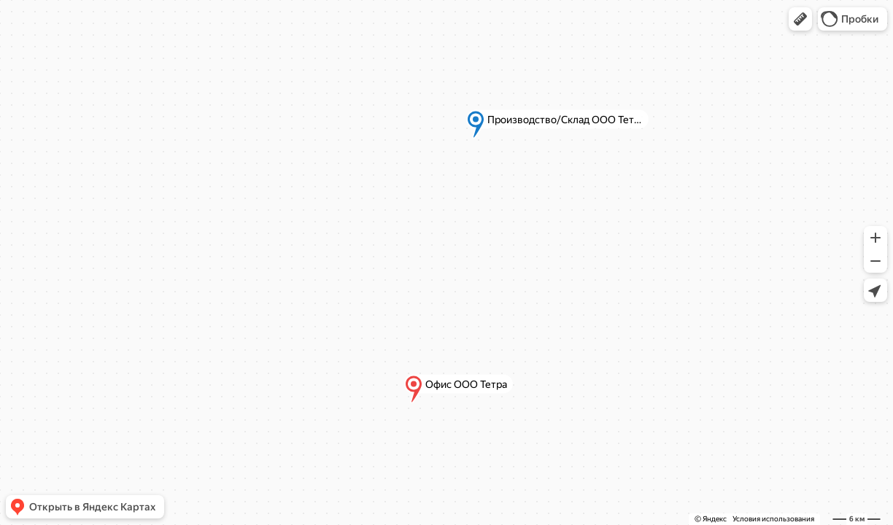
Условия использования (773, 519)
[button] (800, 19)
